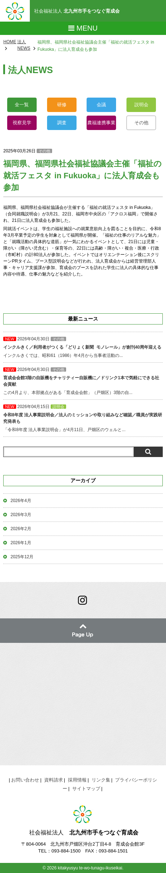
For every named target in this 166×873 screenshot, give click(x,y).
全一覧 (22, 104)
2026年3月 (20, 514)
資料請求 (53, 780)
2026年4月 (20, 500)
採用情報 (77, 780)
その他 (141, 122)
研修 (61, 104)
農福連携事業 (101, 122)
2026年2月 (20, 528)
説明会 (141, 104)
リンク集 (101, 780)
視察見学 (22, 122)
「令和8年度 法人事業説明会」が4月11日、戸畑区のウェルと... (83, 418)
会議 (101, 104)
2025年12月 (21, 556)
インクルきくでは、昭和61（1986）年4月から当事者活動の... (83, 347)
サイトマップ (86, 788)
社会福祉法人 (77, 11)
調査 (61, 122)
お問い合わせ (25, 780)
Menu (82, 28)
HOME (9, 41)
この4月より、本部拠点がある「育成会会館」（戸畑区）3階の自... (83, 381)
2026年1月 (20, 542)
